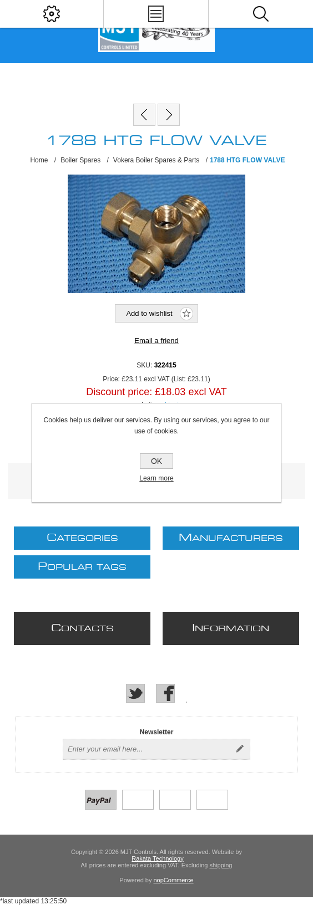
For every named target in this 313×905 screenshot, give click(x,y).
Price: (111, 379)
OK (156, 461)
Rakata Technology (157, 858)
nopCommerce (174, 880)
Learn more (156, 478)
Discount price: (119, 391)
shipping (220, 865)
